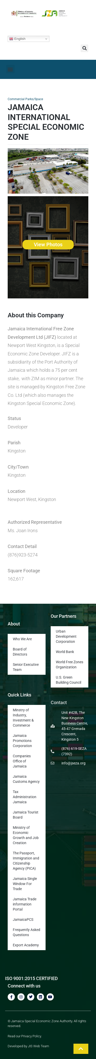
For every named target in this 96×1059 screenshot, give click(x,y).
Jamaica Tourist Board (25, 814)
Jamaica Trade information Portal (24, 904)
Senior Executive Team (26, 667)
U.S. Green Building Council (68, 679)
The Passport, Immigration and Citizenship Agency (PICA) (26, 860)
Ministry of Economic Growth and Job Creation (26, 835)
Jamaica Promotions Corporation (22, 741)
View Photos (48, 244)
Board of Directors (20, 651)
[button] (84, 48)
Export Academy (26, 945)
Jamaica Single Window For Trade (25, 884)
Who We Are (22, 639)
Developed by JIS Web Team (28, 1046)
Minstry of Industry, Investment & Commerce (23, 717)
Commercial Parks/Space (25, 99)
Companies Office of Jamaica (22, 761)
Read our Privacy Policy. (25, 1036)
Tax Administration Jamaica (24, 797)
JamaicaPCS (23, 919)
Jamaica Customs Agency (26, 779)
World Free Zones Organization (69, 664)
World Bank (65, 652)
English (17, 39)
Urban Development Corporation (66, 636)
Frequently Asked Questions (26, 932)
